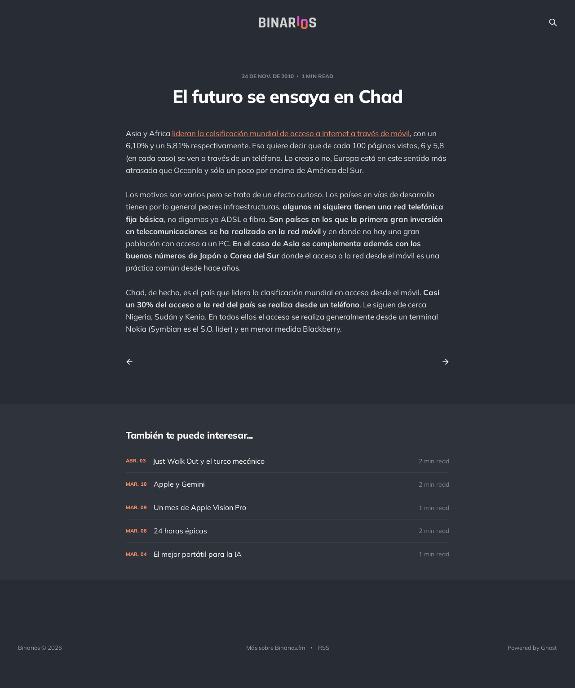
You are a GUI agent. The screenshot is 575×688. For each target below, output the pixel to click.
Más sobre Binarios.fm (275, 647)
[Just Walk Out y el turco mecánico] (287, 461)
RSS (323, 647)
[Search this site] (553, 22)
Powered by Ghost (532, 647)
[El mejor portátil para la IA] (287, 554)
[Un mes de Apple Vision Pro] (287, 507)
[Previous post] (132, 361)
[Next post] (442, 361)
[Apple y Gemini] (287, 484)
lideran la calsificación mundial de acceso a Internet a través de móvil (291, 133)
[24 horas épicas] (287, 530)
